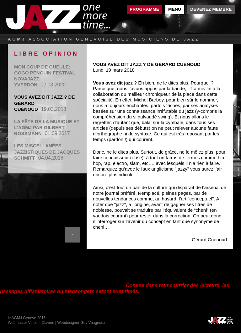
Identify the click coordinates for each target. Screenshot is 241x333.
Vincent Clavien (41, 322)
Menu (174, 9)
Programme (144, 9)
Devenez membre (211, 9)
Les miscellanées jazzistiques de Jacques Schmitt (47, 151)
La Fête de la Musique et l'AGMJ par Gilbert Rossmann (46, 127)
